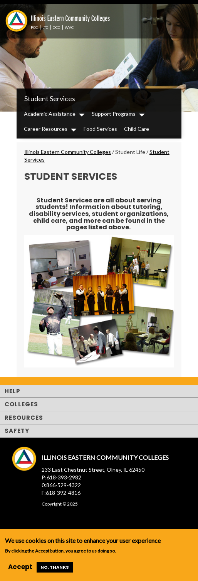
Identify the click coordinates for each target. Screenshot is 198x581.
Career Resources (45, 128)
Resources (24, 418)
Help (12, 391)
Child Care (136, 128)
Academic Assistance (50, 113)
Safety (17, 431)
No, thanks (54, 567)
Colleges (21, 404)
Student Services (49, 98)
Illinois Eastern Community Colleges (67, 152)
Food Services (100, 128)
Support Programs (114, 113)
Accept (20, 566)
